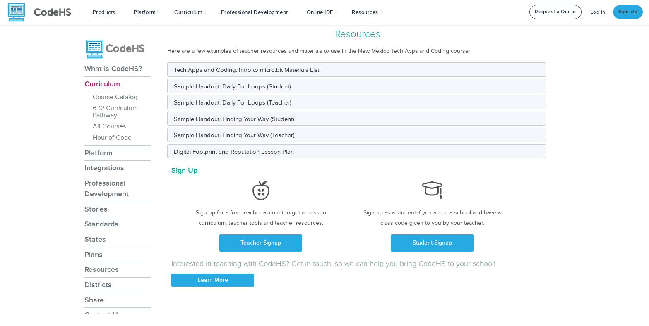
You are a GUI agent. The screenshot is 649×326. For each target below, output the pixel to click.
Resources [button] (367, 12)
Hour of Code (112, 137)
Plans (93, 254)
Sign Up (628, 12)
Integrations (104, 167)
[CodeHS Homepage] (42, 12)
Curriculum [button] (190, 12)
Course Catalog (115, 97)
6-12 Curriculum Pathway (115, 111)
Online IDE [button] (322, 12)
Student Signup (432, 242)
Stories (96, 209)
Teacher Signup (260, 242)
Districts (98, 284)
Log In (598, 12)
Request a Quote (555, 12)
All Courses (109, 126)
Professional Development (106, 188)
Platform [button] (146, 12)
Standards (101, 223)
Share (94, 300)
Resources (101, 269)
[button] (106, 12)
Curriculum (102, 83)
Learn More (213, 279)
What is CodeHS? (113, 68)
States (95, 239)
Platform (98, 152)
